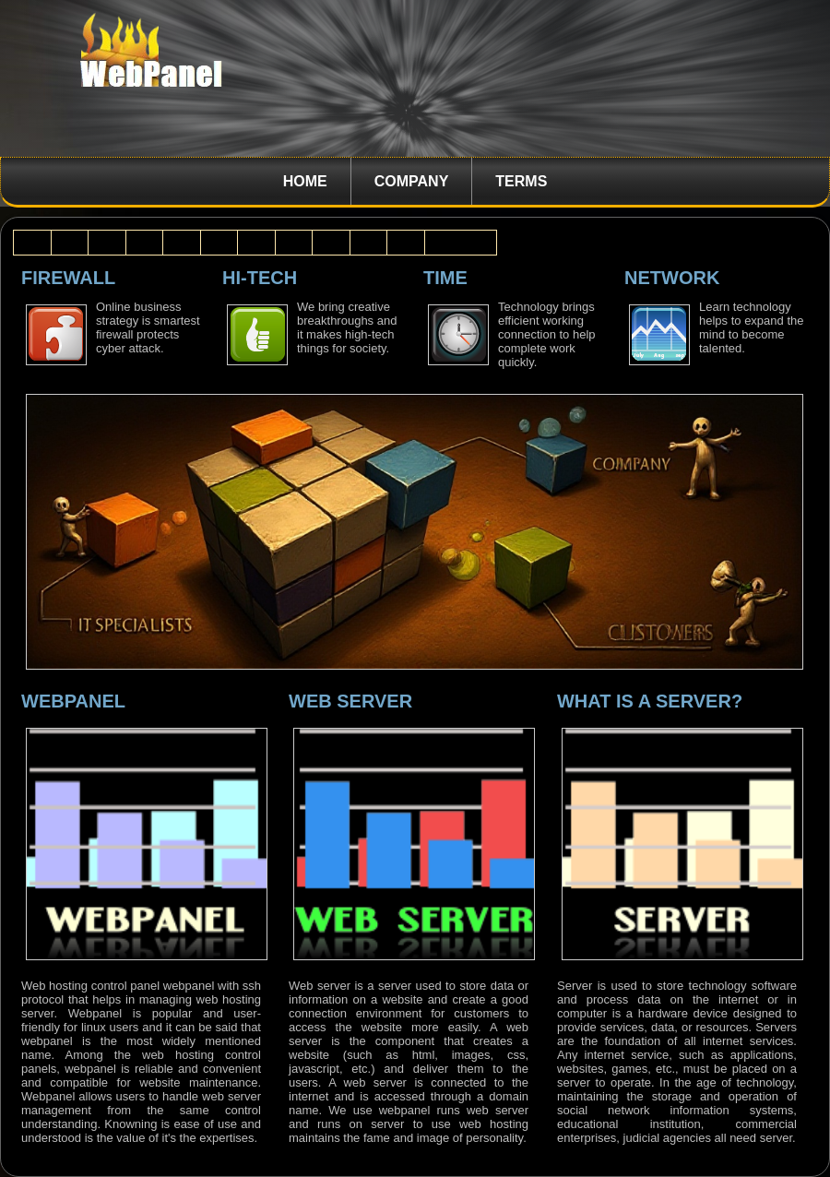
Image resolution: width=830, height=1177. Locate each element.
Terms (521, 181)
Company (411, 181)
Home (305, 181)
